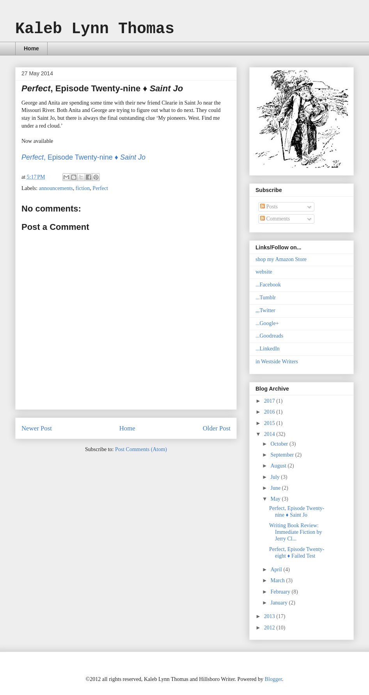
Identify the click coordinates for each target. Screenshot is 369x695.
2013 (270, 616)
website (263, 272)
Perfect (100, 188)
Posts (269, 207)
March (278, 580)
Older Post (217, 428)
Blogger (273, 679)
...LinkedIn (267, 349)
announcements (56, 188)
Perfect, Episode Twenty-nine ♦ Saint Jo (296, 511)
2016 (270, 412)
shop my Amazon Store (281, 259)
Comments (275, 219)
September (282, 455)
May (276, 499)
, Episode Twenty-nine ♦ (83, 157)
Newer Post (36, 428)
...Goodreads (269, 336)
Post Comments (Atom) (141, 449)
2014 (270, 434)
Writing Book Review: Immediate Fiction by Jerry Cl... (295, 532)
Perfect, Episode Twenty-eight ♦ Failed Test (296, 552)
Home (31, 48)
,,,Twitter (265, 310)
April (276, 569)
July (275, 477)
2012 (270, 628)
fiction (83, 188)
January (279, 603)
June (276, 488)
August (278, 466)
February (280, 592)
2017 (270, 401)
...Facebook (268, 285)
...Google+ (267, 323)
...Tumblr (265, 297)
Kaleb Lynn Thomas (94, 29)
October (279, 444)
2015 (270, 423)
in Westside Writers (276, 361)
